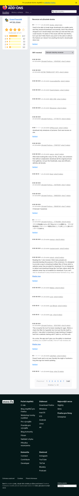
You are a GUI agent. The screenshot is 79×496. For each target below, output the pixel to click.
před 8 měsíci (66, 222)
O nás (23, 405)
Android (42, 420)
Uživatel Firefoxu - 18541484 (51, 325)
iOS (40, 416)
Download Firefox (46, 405)
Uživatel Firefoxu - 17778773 (51, 119)
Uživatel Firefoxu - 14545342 (51, 61)
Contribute (25, 459)
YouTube (43, 459)
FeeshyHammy (54, 90)
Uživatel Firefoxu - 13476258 (51, 185)
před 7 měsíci (65, 185)
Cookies (20, 478)
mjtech (52, 257)
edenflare (53, 356)
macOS (42, 413)
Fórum (23, 435)
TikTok (42, 463)
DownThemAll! (16, 19)
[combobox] (64, 11)
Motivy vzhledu (17, 12)
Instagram (43, 456)
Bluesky (42, 467)
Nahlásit (35, 44)
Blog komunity (27, 432)
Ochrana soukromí (8, 478)
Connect (24, 456)
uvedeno (10, 483)
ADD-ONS (53, 99)
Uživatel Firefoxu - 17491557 (50, 145)
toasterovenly (54, 248)
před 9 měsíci (58, 297)
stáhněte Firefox (49, 2)
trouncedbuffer (55, 81)
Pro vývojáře (26, 422)
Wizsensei (53, 108)
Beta (59, 409)
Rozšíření (5, 12)
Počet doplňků (27, 401)
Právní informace (31, 478)
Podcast (42, 471)
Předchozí (40, 381)
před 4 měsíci (61, 99)
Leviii (51, 297)
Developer (25, 463)
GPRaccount (54, 128)
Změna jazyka (62, 483)
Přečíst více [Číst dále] (36, 276)
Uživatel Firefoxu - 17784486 (51, 222)
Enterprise (62, 417)
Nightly (61, 405)
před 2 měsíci (65, 61)
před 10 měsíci (59, 371)
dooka (52, 25)
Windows (43, 409)
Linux (41, 424)
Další (68, 381)
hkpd (51, 174)
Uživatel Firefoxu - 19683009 (51, 195)
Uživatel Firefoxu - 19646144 (51, 206)
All (40, 427)
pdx (51, 315)
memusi (52, 239)
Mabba (52, 288)
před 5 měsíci (63, 128)
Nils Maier (16, 22)
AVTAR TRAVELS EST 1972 (50, 72)
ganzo (52, 154)
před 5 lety (58, 25)
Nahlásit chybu (27, 439)
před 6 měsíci (58, 174)
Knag (51, 371)
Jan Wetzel (53, 306)
